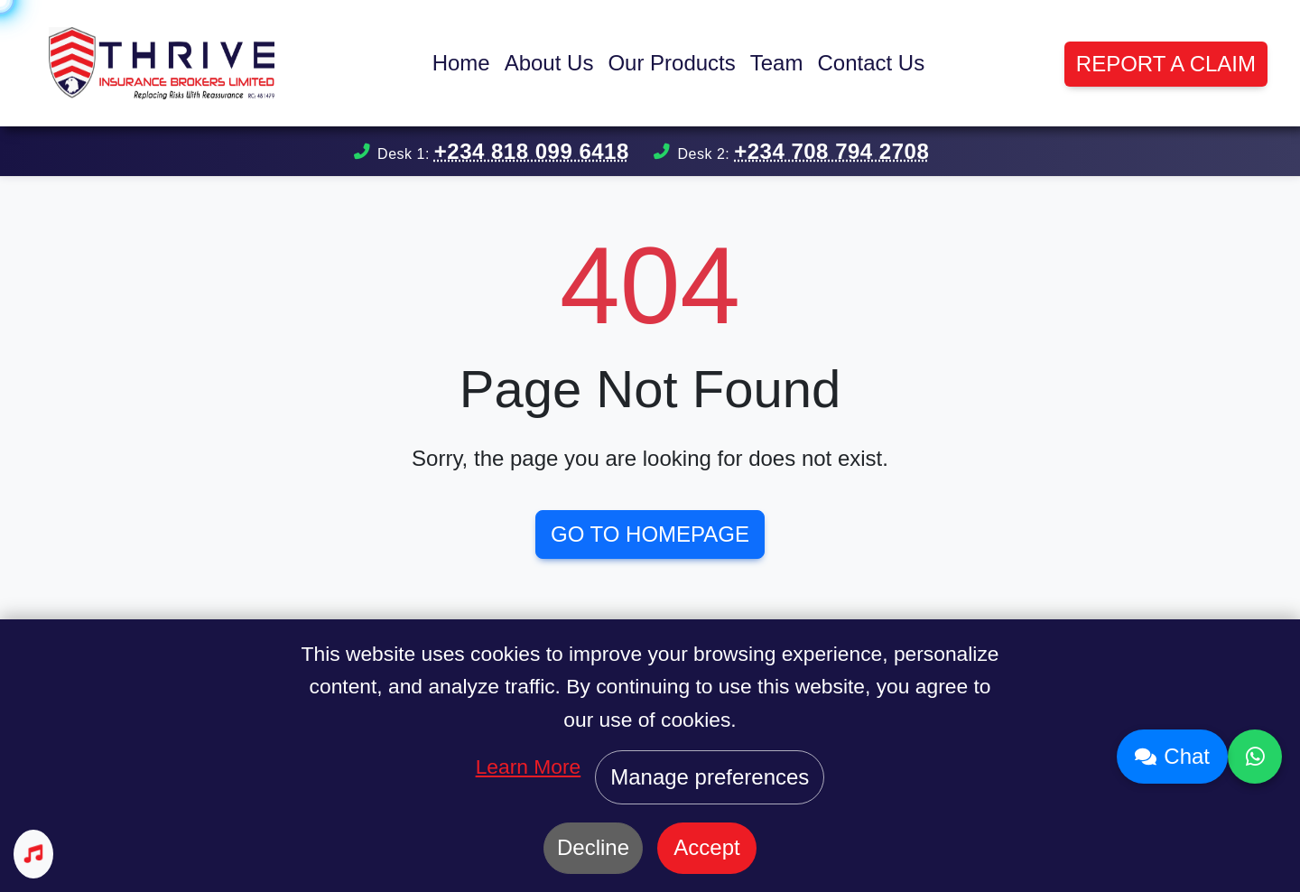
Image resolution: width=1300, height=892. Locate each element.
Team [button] (776, 63)
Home (461, 63)
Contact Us (870, 63)
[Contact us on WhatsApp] (1255, 756)
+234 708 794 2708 (831, 151)
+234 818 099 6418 (531, 151)
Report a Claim (1166, 63)
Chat (1172, 756)
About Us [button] (549, 63)
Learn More (528, 766)
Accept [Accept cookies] (706, 847)
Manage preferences (709, 777)
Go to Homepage (650, 534)
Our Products (671, 63)
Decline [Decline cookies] (593, 847)
